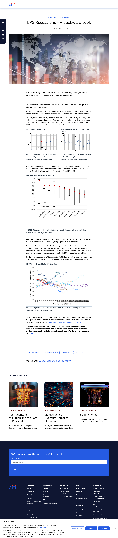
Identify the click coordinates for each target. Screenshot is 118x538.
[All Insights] (83, 515)
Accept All (104, 528)
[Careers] (34, 511)
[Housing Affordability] (67, 497)
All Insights (21, 12)
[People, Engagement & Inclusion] (34, 502)
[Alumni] (34, 514)
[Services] (50, 488)
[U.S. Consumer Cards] (50, 503)
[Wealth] (50, 500)
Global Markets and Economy (59, 17)
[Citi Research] (83, 512)
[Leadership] (34, 492)
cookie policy (42, 527)
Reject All (91, 528)
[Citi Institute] (83, 509)
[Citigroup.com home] (13, 487)
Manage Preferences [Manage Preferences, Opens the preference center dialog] (77, 528)
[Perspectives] (83, 492)
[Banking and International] (50, 496)
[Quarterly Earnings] (100, 488)
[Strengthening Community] (67, 492)
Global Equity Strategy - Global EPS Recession (65, 322)
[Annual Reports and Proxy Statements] (100, 497)
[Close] (115, 528)
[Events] (83, 495)
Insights (15, 12)
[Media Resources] (83, 498)
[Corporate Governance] (100, 518)
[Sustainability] (67, 488)
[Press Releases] (83, 488)
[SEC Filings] (100, 502)
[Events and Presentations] (100, 492)
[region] (59, 528)
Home (10, 12)
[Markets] (50, 492)
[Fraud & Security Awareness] (34, 518)
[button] (3, 30)
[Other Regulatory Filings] (100, 506)
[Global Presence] (34, 495)
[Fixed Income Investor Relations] (100, 511)
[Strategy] (34, 488)
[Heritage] (34, 498)
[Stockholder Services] (100, 515)
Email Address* (15, 458)
